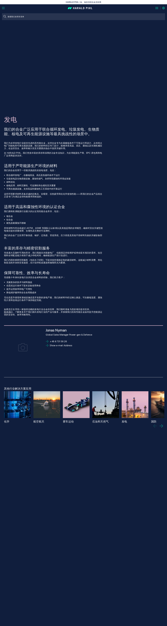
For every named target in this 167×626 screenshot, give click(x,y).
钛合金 (9, 219)
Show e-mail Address (61, 345)
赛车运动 (68, 421)
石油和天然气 (100, 421)
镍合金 (9, 216)
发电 (124, 421)
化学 (6, 421)
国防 (154, 421)
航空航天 (38, 421)
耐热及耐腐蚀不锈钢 (16, 223)
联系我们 (8, 312)
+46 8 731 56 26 (58, 341)
